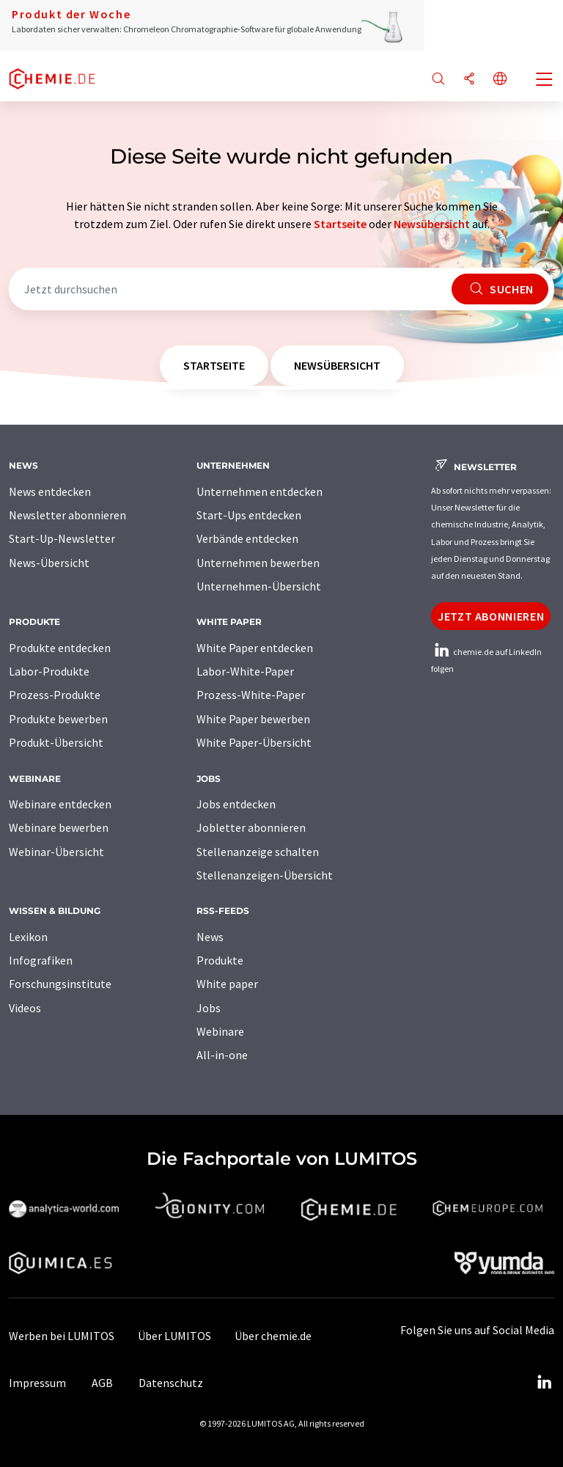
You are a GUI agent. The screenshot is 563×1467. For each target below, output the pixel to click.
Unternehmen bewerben (258, 562)
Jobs (208, 1007)
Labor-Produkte (49, 671)
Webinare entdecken (60, 804)
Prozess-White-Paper (250, 694)
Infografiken (41, 960)
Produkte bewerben (58, 718)
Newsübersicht (432, 223)
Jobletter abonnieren (251, 827)
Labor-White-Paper (245, 671)
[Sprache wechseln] (500, 79)
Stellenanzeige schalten (257, 851)
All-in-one (222, 1054)
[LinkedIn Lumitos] (544, 1382)
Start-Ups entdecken (248, 515)
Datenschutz (171, 1382)
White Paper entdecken (254, 647)
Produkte (219, 960)
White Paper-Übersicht (254, 742)
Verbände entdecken (247, 538)
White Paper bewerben (253, 718)
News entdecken (50, 491)
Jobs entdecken (236, 804)
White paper (227, 983)
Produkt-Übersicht (56, 742)
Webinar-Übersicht (56, 851)
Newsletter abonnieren (67, 515)
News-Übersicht (49, 562)
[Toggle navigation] (544, 80)
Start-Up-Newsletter (62, 538)
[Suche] (438, 79)
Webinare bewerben (58, 827)
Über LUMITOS (174, 1335)
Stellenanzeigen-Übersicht (264, 875)
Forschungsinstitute (60, 983)
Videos (25, 1007)
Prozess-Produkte (54, 694)
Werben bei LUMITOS (61, 1335)
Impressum (37, 1382)
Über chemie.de (273, 1335)
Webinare (220, 1031)
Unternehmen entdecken (259, 491)
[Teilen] (469, 79)
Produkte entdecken (60, 647)
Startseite (340, 223)
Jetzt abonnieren (491, 616)
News (210, 936)
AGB (102, 1382)
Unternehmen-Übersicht (258, 586)
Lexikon (28, 936)
